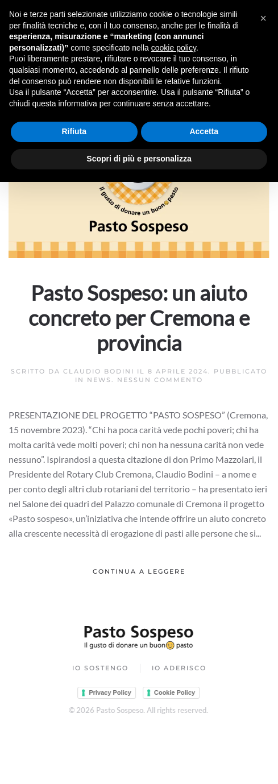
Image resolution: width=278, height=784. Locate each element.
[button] (263, 18)
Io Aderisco (179, 669)
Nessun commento (160, 380)
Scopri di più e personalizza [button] (138, 158)
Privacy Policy (109, 692)
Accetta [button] (203, 131)
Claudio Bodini (98, 371)
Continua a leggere (139, 571)
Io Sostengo (100, 669)
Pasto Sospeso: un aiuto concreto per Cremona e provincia (139, 317)
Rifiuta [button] (73, 131)
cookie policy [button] (173, 47)
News (99, 380)
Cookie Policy (173, 692)
